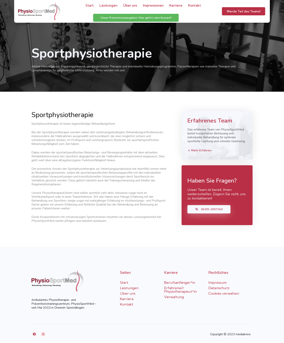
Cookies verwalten (223, 294)
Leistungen (108, 5)
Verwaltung (174, 297)
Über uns (130, 5)
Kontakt (194, 5)
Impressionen (153, 5)
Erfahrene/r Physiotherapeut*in (180, 290)
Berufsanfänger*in (179, 283)
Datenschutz (218, 288)
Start (90, 5)
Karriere (175, 5)
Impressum (217, 283)
